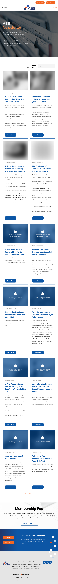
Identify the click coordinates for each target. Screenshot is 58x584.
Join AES (37, 2)
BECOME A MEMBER (29, 524)
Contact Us (49, 2)
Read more (10, 134)
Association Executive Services (13, 190)
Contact (5, 542)
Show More (29, 494)
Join (4, 537)
